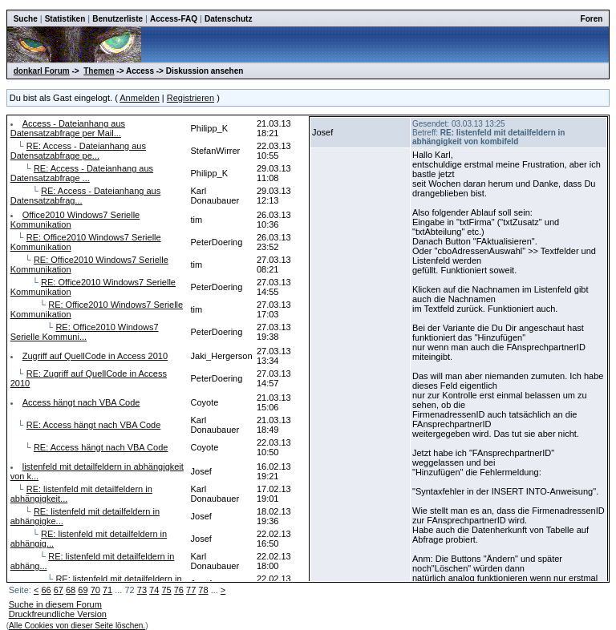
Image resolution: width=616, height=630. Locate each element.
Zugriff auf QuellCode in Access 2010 (95, 356)
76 (179, 590)
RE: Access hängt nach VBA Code (93, 425)
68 (70, 590)
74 (154, 590)
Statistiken (65, 18)
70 (95, 590)
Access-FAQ (173, 18)
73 (142, 590)
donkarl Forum (42, 71)
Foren (592, 18)
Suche (26, 18)
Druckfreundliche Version (58, 614)
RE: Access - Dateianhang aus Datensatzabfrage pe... (78, 150)
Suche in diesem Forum (55, 604)
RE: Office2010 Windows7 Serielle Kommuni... (84, 331)
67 (58, 590)
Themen (98, 71)
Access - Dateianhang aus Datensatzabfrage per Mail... (67, 128)
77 (191, 590)
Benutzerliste (117, 18)
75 (166, 590)
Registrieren (190, 98)
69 (82, 590)
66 (46, 590)
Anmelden (140, 98)
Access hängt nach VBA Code (81, 402)
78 (203, 590)
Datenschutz (228, 18)
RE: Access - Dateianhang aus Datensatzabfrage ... (81, 173)
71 (107, 590)
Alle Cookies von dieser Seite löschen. (77, 625)
